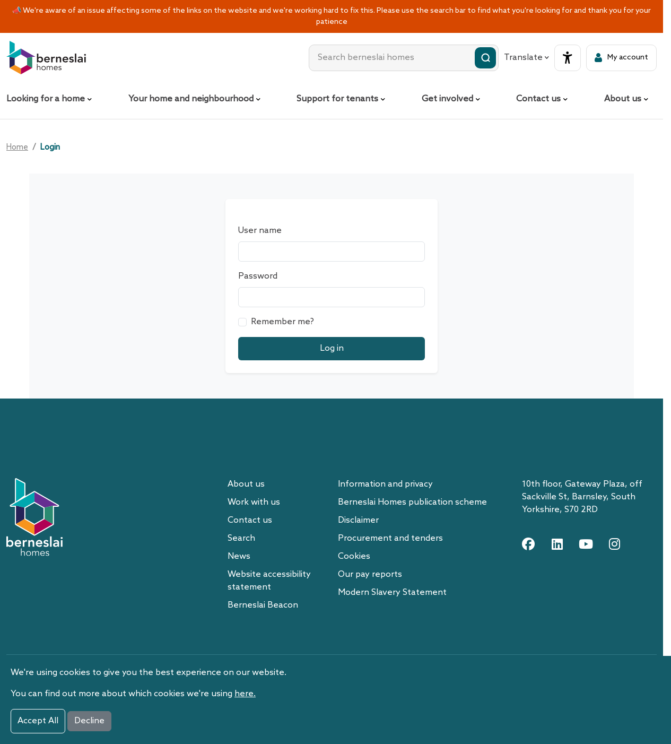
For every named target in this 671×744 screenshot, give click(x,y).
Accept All (38, 721)
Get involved (447, 99)
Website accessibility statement (269, 580)
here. (245, 694)
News (239, 556)
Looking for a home (45, 99)
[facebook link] (528, 544)
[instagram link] (614, 544)
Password (257, 276)
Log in (332, 348)
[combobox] (404, 58)
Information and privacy (385, 484)
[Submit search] (485, 57)
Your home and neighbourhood (191, 99)
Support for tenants (337, 99)
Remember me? (282, 322)
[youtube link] (585, 544)
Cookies (354, 556)
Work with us (254, 502)
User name (260, 231)
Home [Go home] (17, 147)
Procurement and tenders (390, 538)
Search (241, 538)
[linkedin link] (557, 544)
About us (622, 99)
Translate (526, 58)
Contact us (538, 99)
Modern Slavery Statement (392, 592)
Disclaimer (358, 520)
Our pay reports (370, 574)
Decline (89, 721)
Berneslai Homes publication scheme (412, 502)
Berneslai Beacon (263, 605)
